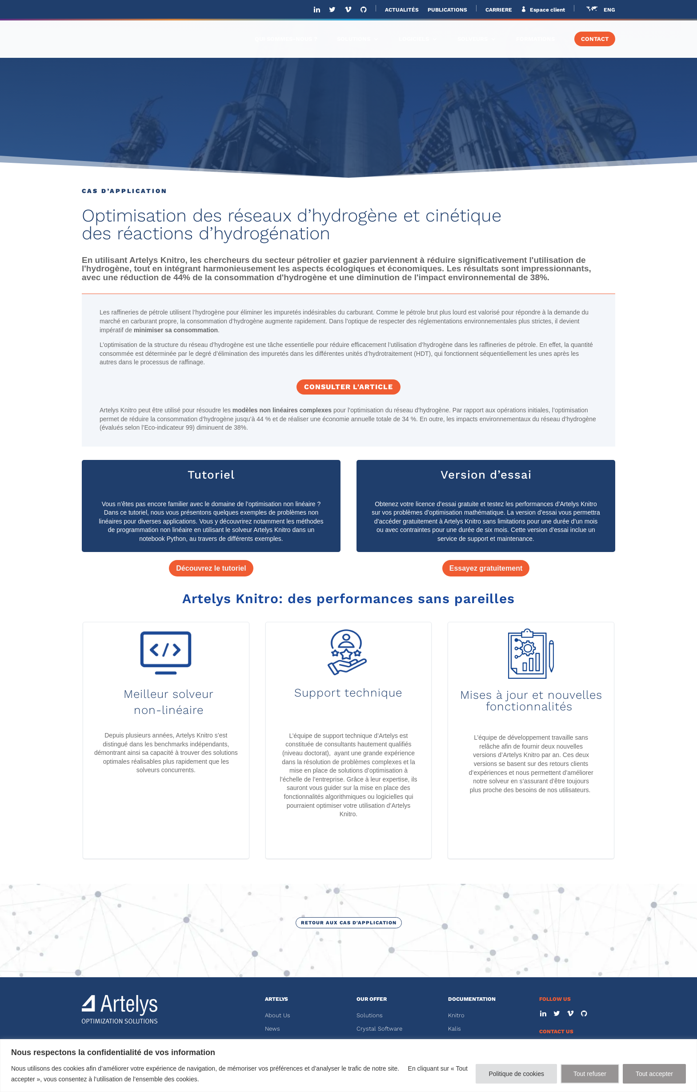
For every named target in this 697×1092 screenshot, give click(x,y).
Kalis (454, 1028)
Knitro (456, 1015)
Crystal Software (379, 1028)
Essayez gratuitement (486, 568)
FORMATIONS (535, 39)
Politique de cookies (516, 1073)
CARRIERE (498, 10)
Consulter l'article (348, 387)
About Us (277, 1015)
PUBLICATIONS (447, 10)
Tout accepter (654, 1073)
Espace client (547, 10)
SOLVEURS (472, 39)
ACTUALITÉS (402, 10)
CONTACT (595, 39)
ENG (609, 10)
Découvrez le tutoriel (211, 568)
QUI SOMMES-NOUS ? (286, 39)
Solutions (370, 1015)
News (272, 1028)
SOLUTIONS (353, 39)
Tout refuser (589, 1073)
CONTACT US (556, 1031)
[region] (348, 1065)
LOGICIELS (414, 39)
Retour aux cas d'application (349, 923)
